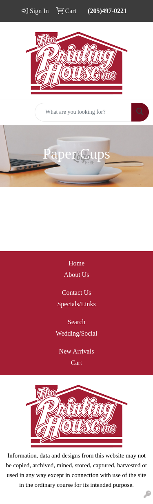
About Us (76, 274)
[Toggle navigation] (12, 112)
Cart (76, 362)
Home (76, 263)
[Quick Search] (83, 112)
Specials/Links (76, 304)
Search (77, 321)
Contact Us (76, 292)
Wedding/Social (77, 333)
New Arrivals (76, 351)
